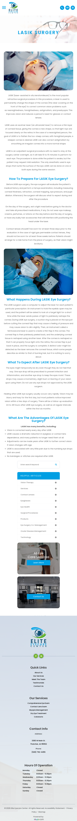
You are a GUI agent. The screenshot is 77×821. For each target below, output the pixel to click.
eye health (25, 507)
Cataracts (38, 717)
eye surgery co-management (34, 525)
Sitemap (41, 812)
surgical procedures (29, 513)
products (24, 519)
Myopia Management (38, 710)
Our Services (38, 676)
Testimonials (38, 683)
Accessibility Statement (55, 808)
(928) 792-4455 (38, 752)
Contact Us (38, 596)
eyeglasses (25, 501)
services (24, 488)
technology (26, 537)
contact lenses (27, 494)
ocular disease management (33, 531)
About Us (38, 672)
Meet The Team (38, 679)
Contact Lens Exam (38, 706)
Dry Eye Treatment (38, 713)
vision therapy (27, 482)
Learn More (38, 562)
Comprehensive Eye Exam (38, 703)
